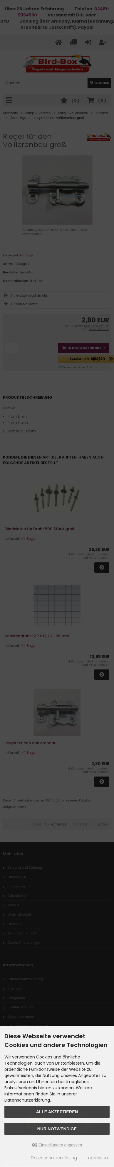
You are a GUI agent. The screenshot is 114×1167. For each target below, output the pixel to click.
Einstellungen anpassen (57, 1145)
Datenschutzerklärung (54, 1158)
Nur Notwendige (57, 1129)
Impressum (98, 1158)
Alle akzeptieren (57, 1112)
